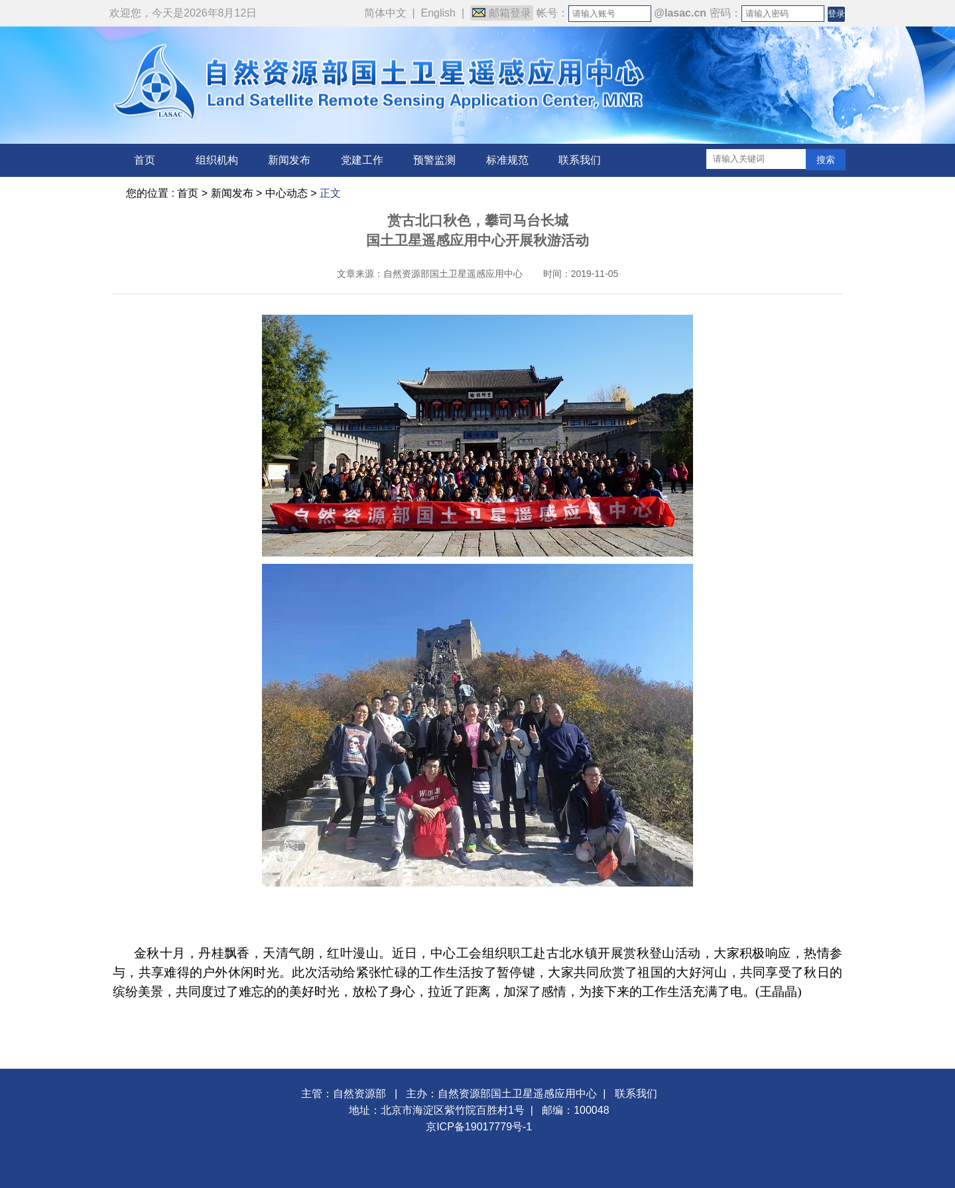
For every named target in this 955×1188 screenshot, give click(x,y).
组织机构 (217, 160)
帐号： (552, 13)
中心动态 (286, 193)
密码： (725, 13)
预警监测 (434, 160)
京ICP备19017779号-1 (479, 1126)
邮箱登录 (501, 13)
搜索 (825, 159)
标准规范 (507, 160)
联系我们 (579, 160)
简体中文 (385, 13)
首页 (144, 160)
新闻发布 (289, 160)
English (438, 13)
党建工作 (362, 160)
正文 (330, 193)
